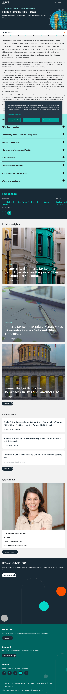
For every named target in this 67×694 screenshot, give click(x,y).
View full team (9, 552)
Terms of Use (41, 683)
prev (4, 213)
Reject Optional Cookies (32, 120)
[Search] (55, 2)
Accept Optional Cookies (50, 120)
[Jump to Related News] (33, 35)
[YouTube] (21, 673)
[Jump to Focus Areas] (10, 35)
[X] (9, 673)
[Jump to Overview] (3, 35)
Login (51, 683)
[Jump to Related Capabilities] (56, 35)
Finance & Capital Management (24, 8)
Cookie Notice (7, 683)
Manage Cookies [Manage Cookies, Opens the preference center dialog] (14, 120)
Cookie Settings (8, 686)
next (9, 213)
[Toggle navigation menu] (61, 2)
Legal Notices (20, 683)
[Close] (59, 103)
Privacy (31, 683)
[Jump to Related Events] (41, 35)
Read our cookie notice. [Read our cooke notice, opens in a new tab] (14, 114)
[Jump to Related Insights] (25, 35)
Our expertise (6, 8)
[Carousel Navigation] (34, 213)
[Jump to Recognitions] (18, 35)
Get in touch (8, 575)
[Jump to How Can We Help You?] (63, 35)
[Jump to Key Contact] (48, 35)
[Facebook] (26, 673)
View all (6, 404)
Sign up (6, 638)
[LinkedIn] (4, 673)
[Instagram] (15, 673)
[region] (33, 113)
